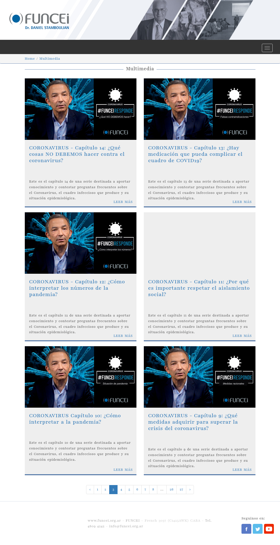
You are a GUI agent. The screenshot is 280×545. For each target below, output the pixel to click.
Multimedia (49, 58)
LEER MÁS (123, 202)
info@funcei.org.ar (126, 526)
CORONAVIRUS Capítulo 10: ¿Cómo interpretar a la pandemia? (75, 419)
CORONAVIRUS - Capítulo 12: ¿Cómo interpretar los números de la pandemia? (77, 288)
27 (181, 489)
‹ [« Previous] (90, 489)
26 (171, 489)
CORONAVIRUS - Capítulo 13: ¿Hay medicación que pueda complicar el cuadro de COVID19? (195, 154)
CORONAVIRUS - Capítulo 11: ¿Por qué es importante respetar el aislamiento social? (199, 288)
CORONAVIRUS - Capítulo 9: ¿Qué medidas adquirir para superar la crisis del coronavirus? (193, 422)
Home (30, 58)
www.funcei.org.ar (104, 520)
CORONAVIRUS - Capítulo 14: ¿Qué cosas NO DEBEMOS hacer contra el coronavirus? (77, 154)
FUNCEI (133, 520)
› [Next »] (190, 489)
